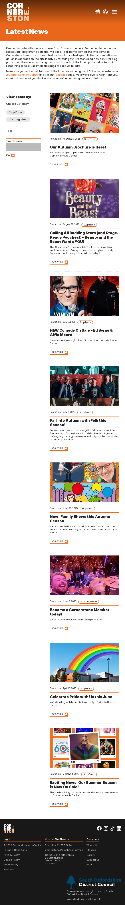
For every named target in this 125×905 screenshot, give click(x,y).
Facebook (61, 75)
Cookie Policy (12, 860)
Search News (14, 141)
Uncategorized (18, 119)
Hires (89, 864)
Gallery (90, 855)
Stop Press (15, 112)
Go (8, 155)
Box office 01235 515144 (58, 845)
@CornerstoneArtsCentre (22, 75)
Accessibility (11, 864)
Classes (91, 850)
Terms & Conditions (15, 850)
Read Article (56, 164)
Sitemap (9, 869)
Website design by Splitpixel (83, 899)
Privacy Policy (12, 855)
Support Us (92, 860)
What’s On (92, 845)
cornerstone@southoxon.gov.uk (64, 850)
